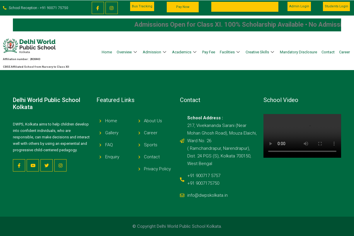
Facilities (230, 52)
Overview (127, 52)
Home (107, 52)
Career (344, 52)
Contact (328, 52)
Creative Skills (260, 52)
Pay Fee (208, 52)
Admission (155, 52)
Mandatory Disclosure (298, 52)
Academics (185, 52)
